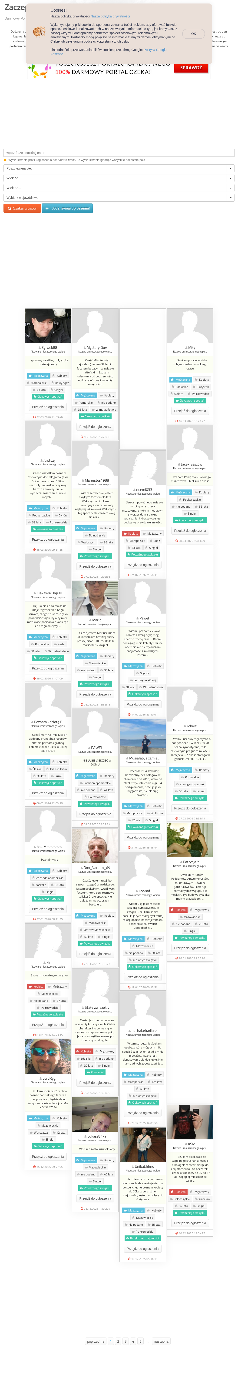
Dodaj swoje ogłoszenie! (67, 208)
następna (161, 1341)
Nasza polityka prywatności (110, 16)
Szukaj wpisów (22, 208)
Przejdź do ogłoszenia (48, 407)
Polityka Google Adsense (162, 50)
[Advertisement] (119, 112)
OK (195, 32)
